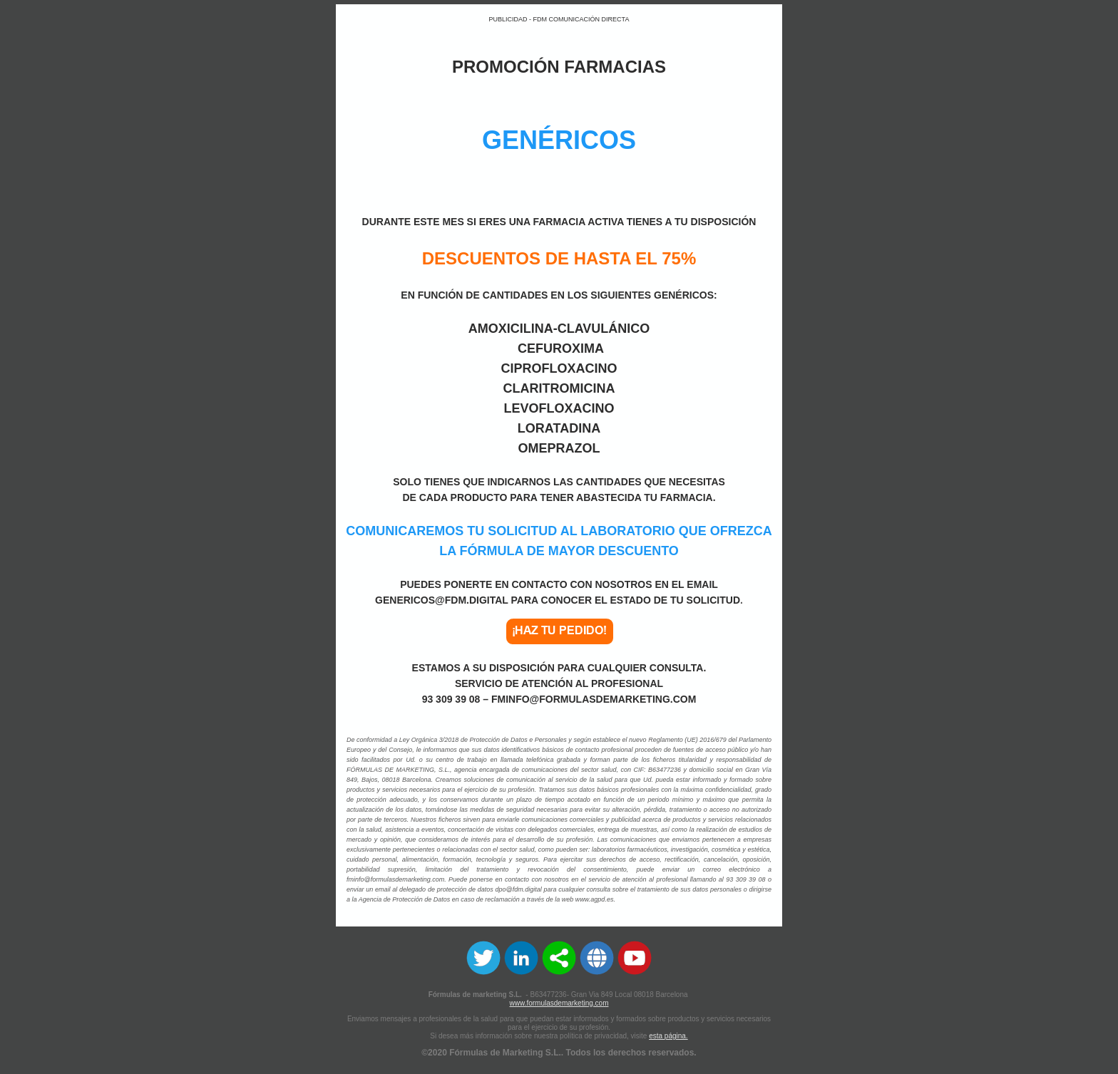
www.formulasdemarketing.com (559, 1003)
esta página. (668, 1036)
